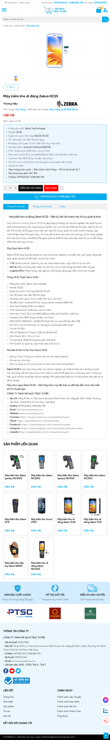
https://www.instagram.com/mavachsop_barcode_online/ (52, 428)
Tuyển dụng (24, 3)
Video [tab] (62, 206)
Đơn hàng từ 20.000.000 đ (64, 109)
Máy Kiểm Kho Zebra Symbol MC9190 (68, 477)
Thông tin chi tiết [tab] (16, 206)
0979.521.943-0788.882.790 (55, 196)
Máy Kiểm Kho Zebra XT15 (15, 521)
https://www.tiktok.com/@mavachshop (38, 421)
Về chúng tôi (11, 3)
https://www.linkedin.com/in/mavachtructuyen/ (44, 432)
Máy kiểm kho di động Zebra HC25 (25, 223)
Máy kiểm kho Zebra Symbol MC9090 (15, 477)
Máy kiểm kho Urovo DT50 (41, 521)
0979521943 (100, 3)
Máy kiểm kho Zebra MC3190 (94, 477)
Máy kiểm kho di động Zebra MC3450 (39, 566)
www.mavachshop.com (31, 413)
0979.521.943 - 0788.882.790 (68, 3)
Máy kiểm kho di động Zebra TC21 (93, 521)
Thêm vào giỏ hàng (30, 188)
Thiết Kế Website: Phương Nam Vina (58, 737)
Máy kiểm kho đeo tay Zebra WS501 (14, 564)
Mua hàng (51, 188)
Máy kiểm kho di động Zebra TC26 (66, 521)
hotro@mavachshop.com (29, 410)
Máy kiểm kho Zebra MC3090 (41, 477)
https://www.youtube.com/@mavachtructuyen (44, 417)
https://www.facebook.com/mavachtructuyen (46, 424)
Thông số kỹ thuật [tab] (42, 206)
